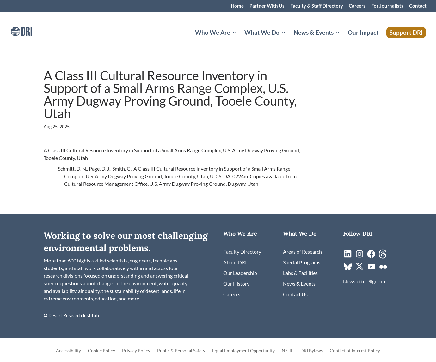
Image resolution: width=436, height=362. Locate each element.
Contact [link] (418, 6)
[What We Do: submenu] (288, 40)
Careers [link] (357, 6)
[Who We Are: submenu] (239, 40)
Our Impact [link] (363, 33)
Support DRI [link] (406, 32)
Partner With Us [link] (267, 6)
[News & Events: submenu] (342, 40)
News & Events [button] (314, 33)
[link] (30, 31)
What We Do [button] (261, 33)
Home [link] (237, 6)
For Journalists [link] (387, 6)
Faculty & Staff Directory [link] (316, 6)
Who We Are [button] (212, 33)
